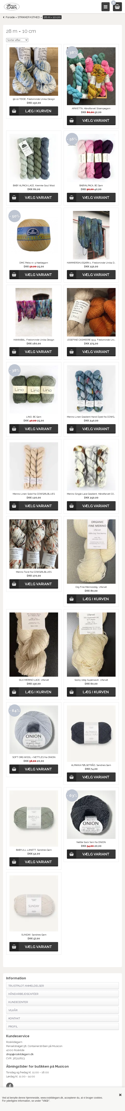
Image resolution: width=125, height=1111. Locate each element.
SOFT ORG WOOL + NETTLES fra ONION (33, 757)
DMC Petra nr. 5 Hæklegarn (33, 262)
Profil (13, 1026)
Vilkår (13, 1010)
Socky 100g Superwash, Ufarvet (91, 680)
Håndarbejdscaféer (23, 993)
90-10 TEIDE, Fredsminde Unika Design (34, 99)
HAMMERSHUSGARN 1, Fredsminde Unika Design (91, 262)
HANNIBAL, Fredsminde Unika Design (34, 340)
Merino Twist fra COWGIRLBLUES (34, 572)
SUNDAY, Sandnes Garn (33, 934)
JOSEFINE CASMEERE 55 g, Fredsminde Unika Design (91, 340)
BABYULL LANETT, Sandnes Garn (34, 850)
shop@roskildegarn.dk (20, 1054)
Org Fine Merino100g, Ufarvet (91, 587)
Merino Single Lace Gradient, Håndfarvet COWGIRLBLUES (91, 494)
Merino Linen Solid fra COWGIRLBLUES (34, 494)
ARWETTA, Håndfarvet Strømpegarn (91, 108)
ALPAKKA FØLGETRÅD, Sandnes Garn (91, 765)
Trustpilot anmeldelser (26, 985)
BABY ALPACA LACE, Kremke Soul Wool (34, 185)
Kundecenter (18, 1002)
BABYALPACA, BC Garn (91, 185)
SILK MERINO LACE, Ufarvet (34, 680)
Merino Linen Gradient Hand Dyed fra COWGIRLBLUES (91, 417)
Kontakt (14, 1018)
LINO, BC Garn (33, 417)
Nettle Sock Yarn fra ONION (91, 842)
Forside (10, 17)
